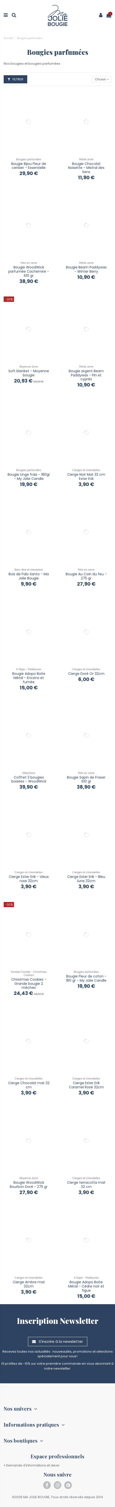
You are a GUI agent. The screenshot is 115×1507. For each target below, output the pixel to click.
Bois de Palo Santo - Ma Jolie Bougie (29, 576)
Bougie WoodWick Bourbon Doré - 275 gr (29, 1184)
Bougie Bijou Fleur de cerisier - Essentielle (28, 165)
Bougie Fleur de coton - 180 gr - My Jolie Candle (86, 978)
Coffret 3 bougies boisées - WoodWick (28, 779)
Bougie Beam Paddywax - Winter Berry (86, 269)
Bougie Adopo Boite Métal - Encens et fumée (28, 677)
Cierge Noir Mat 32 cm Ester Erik (86, 476)
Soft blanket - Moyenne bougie (28, 373)
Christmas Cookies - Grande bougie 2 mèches (28, 983)
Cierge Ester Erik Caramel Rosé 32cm (86, 1085)
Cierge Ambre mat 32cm (29, 1284)
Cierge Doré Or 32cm (86, 673)
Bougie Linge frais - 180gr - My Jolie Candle (29, 476)
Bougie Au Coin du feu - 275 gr (86, 576)
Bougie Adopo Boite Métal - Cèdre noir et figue (86, 1286)
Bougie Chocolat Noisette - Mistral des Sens (86, 168)
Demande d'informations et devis (31, 1465)
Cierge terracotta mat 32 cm (86, 1184)
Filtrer (15, 79)
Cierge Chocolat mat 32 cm (29, 1085)
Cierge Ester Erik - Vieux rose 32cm (29, 878)
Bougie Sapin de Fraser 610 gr (86, 779)
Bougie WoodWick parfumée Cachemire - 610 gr (28, 271)
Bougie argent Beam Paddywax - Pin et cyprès (86, 375)
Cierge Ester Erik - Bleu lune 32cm (86, 878)
